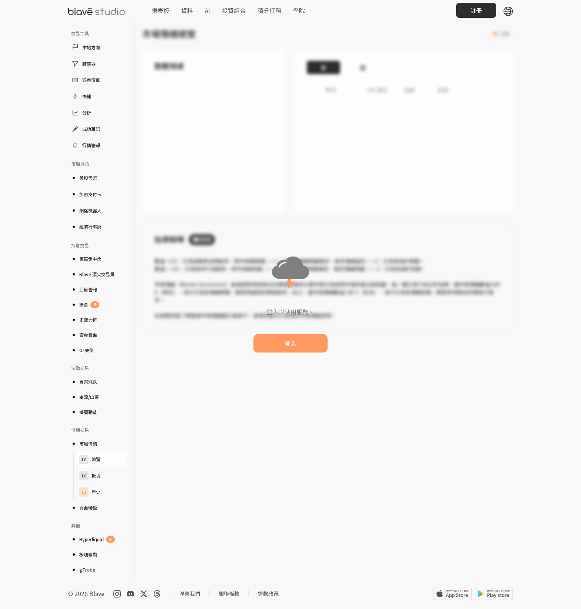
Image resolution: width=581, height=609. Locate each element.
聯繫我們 (189, 593)
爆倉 (85, 304)
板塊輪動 (84, 554)
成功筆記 (85, 129)
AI (207, 10)
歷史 (89, 492)
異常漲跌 (84, 381)
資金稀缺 (84, 507)
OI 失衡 (82, 350)
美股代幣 (84, 178)
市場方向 (85, 47)
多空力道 (84, 320)
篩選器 (83, 64)
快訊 (81, 96)
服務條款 (229, 593)
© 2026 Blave (86, 593)
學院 (299, 10)
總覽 (89, 459)
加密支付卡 (86, 194)
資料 (187, 10)
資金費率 (84, 335)
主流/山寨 (85, 397)
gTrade (83, 569)
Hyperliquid (93, 539)
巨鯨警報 (84, 289)
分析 (81, 113)
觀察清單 (85, 80)
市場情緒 (84, 443)
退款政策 (268, 593)
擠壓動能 (84, 412)
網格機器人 (86, 210)
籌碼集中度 (86, 259)
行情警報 (85, 145)
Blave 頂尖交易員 (92, 274)
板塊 (89, 475)
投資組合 (234, 10)
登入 (290, 343)
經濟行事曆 (86, 227)
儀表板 (160, 10)
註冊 (476, 10)
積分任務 (269, 10)
